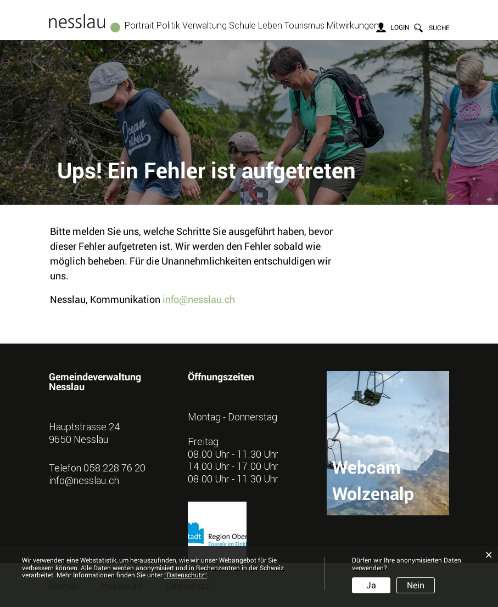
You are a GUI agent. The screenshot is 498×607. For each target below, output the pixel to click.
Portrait (139, 25)
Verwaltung (204, 25)
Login (399, 27)
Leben (270, 25)
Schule (242, 25)
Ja (371, 585)
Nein (415, 585)
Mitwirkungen (353, 25)
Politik (168, 25)
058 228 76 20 (114, 467)
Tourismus (304, 25)
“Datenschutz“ (185, 575)
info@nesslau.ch (199, 299)
